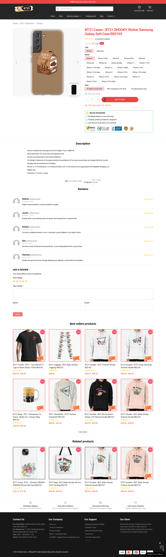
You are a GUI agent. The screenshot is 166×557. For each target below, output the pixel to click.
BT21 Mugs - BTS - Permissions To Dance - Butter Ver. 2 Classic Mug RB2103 (27, 417)
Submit (17, 314)
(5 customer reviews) (102, 39)
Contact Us (89, 534)
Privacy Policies (54, 531)
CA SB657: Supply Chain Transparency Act (64, 537)
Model (87, 55)
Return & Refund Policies (94, 531)
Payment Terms (90, 527)
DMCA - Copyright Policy (58, 534)
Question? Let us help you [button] (155, 554)
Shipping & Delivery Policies (94, 524)
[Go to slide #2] (53, 102)
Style (87, 85)
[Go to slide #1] (41, 102)
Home (15, 23)
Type (86, 47)
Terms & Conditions (56, 527)
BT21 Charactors (27, 23)
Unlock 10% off (162, 547)
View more (83, 432)
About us (52, 524)
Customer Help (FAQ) (92, 537)
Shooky (40, 23)
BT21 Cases (96, 180)
